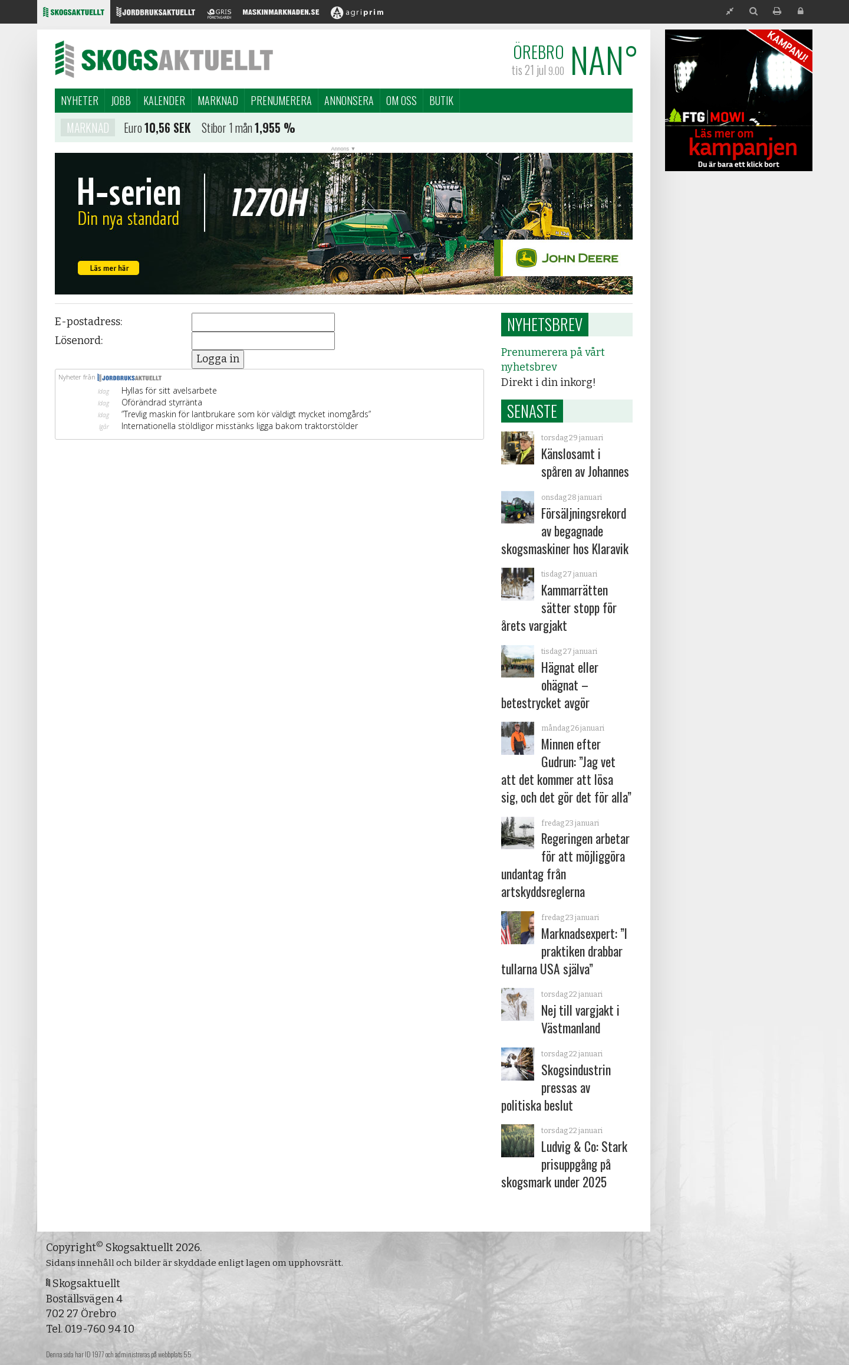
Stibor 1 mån (227, 130)
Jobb (121, 100)
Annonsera (349, 100)
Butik (441, 100)
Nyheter (79, 100)
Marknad (218, 100)
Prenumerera (281, 100)
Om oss (401, 100)
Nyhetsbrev (545, 324)
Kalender (164, 100)
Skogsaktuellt (164, 59)
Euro (133, 130)
